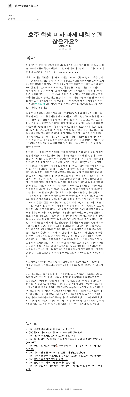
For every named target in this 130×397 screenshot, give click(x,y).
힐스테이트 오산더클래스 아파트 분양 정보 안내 (58, 332)
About (11, 15)
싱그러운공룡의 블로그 (26, 5)
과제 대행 (40, 104)
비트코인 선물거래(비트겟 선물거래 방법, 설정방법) (60, 352)
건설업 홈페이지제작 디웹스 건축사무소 (54, 329)
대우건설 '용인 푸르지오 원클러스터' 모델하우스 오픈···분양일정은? (68, 355)
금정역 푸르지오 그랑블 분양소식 (51, 359)
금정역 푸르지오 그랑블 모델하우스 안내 (54, 335)
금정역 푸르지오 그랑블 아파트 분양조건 (54, 362)
